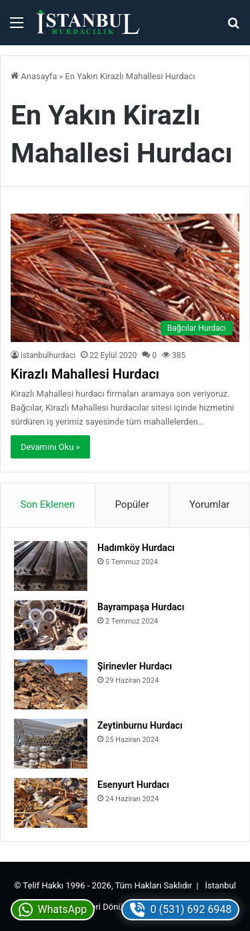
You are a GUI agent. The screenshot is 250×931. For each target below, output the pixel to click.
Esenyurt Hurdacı (133, 784)
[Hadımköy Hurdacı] (50, 566)
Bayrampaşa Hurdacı (140, 607)
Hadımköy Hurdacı (136, 547)
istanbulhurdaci (48, 355)
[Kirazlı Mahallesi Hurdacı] (125, 278)
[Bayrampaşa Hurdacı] (50, 625)
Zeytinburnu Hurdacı (140, 725)
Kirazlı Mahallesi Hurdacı (85, 374)
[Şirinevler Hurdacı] (50, 684)
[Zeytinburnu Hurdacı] (50, 744)
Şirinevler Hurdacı (134, 666)
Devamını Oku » (50, 447)
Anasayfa (34, 76)
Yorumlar (209, 504)
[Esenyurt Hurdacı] (50, 803)
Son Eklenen (48, 504)
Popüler (132, 504)
